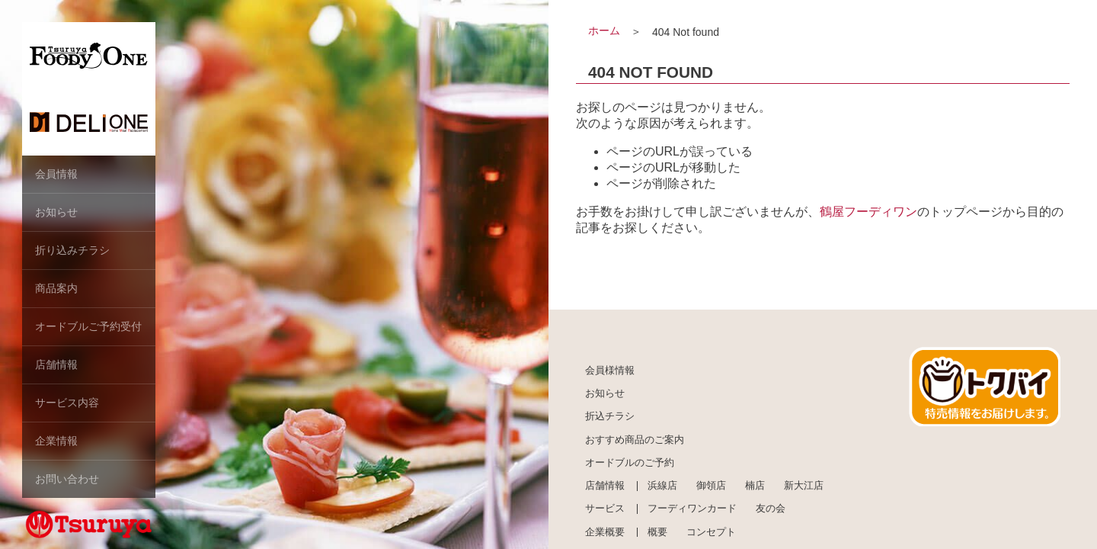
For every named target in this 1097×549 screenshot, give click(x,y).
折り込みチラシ (72, 250)
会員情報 (56, 174)
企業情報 (56, 441)
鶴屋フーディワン (868, 211)
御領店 (711, 485)
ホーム (604, 30)
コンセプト (711, 532)
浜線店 (662, 485)
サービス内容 (67, 402)
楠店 (755, 485)
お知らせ (56, 212)
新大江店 (804, 485)
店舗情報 (56, 364)
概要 (657, 532)
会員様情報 (610, 370)
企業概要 (605, 532)
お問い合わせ (67, 479)
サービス (605, 508)
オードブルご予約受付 (88, 326)
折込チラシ (610, 416)
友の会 (770, 508)
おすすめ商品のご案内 (634, 440)
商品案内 (56, 288)
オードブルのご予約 (629, 463)
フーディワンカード (692, 508)
